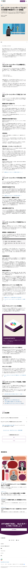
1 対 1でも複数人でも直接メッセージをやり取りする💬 (13, 401)
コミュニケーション (6, 430)
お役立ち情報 (20, 430)
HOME (3, 425)
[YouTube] (16, 540)
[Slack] (3, 1)
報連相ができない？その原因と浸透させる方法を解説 (12, 297)
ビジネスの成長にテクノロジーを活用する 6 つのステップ (14, 509)
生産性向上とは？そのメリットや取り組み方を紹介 (12, 195)
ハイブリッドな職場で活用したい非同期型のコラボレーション (13, 500)
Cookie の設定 (9, 564)
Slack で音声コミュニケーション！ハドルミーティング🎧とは (14, 403)
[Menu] (26, 1)
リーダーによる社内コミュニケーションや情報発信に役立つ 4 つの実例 (13, 484)
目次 (1, 42)
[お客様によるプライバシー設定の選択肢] (19, 564)
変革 (1, 5)
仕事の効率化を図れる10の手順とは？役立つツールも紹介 (13, 394)
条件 (6, 564)
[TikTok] (18, 540)
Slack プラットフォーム (13, 430)
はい (14, 437)
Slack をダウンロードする (5, 562)
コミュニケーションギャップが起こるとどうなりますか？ (10, 417)
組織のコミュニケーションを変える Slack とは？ (12, 399)
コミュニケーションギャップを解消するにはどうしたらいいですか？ (11, 421)
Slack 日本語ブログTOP (8, 425)
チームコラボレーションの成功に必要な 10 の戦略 (13, 493)
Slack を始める (22, 1)
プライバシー (2, 564)
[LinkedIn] (9, 540)
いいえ (14, 440)
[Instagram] (11, 540)
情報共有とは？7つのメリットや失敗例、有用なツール (12, 172)
